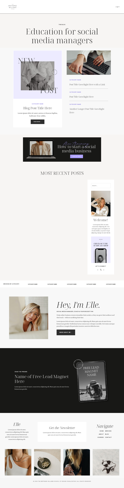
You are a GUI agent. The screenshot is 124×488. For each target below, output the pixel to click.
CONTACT (108, 437)
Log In (117, 6)
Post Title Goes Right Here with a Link (89, 85)
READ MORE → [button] (38, 121)
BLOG (107, 434)
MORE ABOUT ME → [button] (65, 333)
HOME (101, 431)
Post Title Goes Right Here (89, 99)
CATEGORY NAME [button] (32, 284)
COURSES (100, 437)
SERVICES (108, 431)
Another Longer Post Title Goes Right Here (85, 113)
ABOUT (101, 434)
